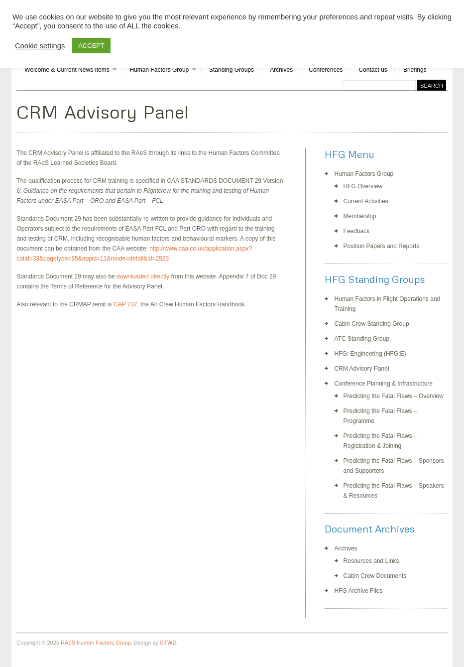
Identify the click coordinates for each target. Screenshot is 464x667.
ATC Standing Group (362, 338)
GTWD (168, 643)
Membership (360, 216)
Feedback (357, 231)
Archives (281, 69)
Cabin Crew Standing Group (372, 323)
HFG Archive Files (359, 590)
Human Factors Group (159, 69)
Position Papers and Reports (382, 246)
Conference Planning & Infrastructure (384, 383)
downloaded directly (142, 276)
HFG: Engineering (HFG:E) (370, 353)
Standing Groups (231, 69)
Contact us (372, 69)
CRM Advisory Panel (362, 368)
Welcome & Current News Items (67, 69)
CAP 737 (125, 304)
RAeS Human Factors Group (96, 643)
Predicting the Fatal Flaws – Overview (394, 396)
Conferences (326, 69)
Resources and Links (371, 560)
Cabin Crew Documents (375, 575)
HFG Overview (363, 186)
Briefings (415, 69)
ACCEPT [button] (91, 45)
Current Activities (366, 201)
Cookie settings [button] (40, 46)
